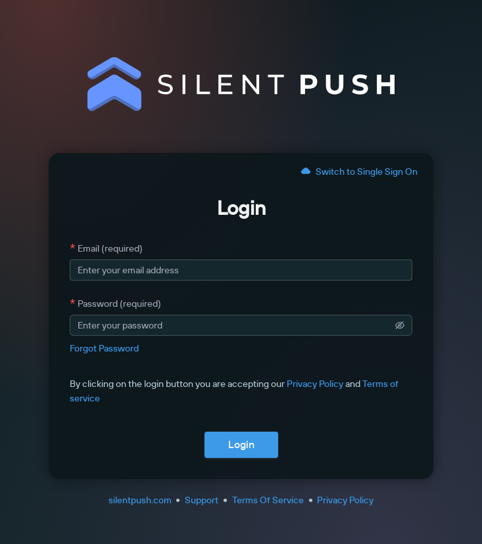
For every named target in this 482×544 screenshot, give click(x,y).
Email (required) (110, 248)
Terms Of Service (268, 500)
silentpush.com (140, 500)
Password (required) (119, 303)
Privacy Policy (315, 384)
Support (201, 500)
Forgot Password (104, 348)
